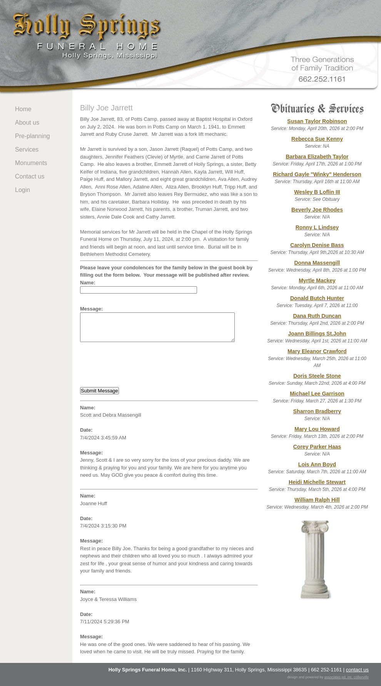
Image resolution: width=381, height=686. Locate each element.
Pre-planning (32, 136)
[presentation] (138, 365)
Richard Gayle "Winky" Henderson (317, 174)
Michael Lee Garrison (317, 394)
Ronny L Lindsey (317, 227)
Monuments (31, 163)
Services (26, 149)
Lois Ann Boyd (317, 464)
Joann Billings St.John (317, 333)
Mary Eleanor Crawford (316, 351)
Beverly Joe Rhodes (317, 210)
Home (23, 109)
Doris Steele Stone (317, 376)
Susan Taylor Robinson (317, 121)
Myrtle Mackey (317, 280)
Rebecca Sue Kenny (317, 139)
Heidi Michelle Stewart (317, 482)
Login (22, 190)
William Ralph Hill (316, 500)
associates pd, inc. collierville (346, 677)
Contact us (29, 176)
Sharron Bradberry (317, 411)
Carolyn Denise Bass (317, 245)
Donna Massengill (317, 263)
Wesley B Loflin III (317, 192)
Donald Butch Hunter (317, 298)
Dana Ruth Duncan (317, 316)
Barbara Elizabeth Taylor (317, 157)
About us (27, 122)
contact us (357, 670)
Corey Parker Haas (317, 447)
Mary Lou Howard (316, 429)
